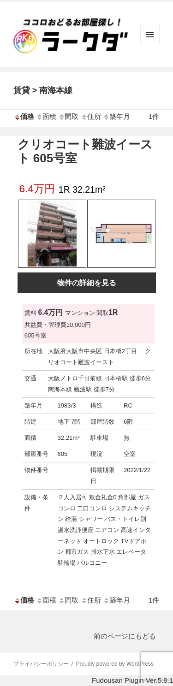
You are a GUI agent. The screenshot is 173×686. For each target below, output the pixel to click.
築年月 (116, 116)
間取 (68, 116)
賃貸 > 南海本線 (43, 90)
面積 (46, 116)
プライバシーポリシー (41, 664)
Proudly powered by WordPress (115, 664)
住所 (91, 116)
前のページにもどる (125, 636)
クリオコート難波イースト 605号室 (85, 151)
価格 (24, 116)
